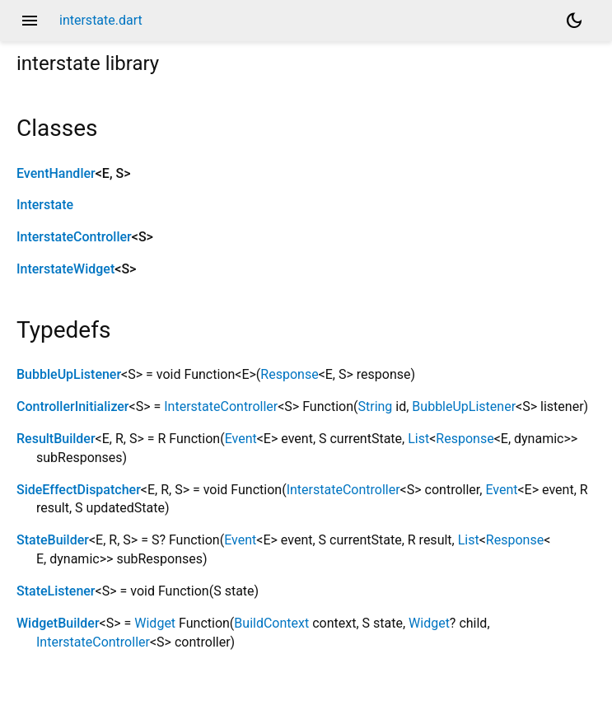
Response (289, 374)
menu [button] (30, 20)
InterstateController (74, 237)
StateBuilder (52, 540)
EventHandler (56, 173)
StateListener (56, 591)
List (418, 438)
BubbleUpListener (68, 374)
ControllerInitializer (72, 406)
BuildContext (271, 623)
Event (241, 438)
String (374, 406)
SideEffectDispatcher (78, 489)
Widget (154, 623)
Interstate (44, 205)
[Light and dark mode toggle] (574, 20)
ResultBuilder (56, 438)
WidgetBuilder (58, 623)
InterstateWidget (65, 269)
